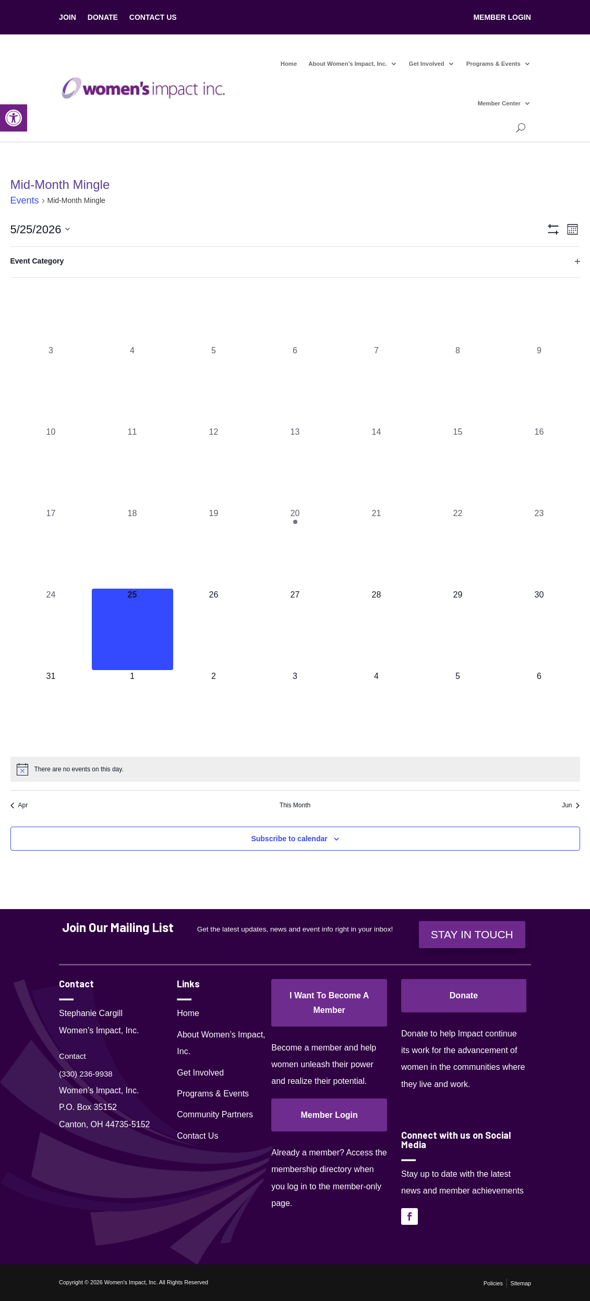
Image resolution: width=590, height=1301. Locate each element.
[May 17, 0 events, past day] (51, 548)
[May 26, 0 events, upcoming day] (214, 629)
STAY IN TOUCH (472, 934)
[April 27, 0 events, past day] (132, 303)
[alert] (295, 769)
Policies (493, 1283)
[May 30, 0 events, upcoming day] (539, 629)
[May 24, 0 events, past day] (51, 629)
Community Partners (215, 1114)
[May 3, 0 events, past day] (51, 385)
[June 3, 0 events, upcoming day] (295, 710)
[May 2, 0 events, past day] (539, 303)
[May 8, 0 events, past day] (458, 385)
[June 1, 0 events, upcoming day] (132, 710)
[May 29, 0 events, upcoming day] (458, 629)
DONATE (103, 17)
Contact (72, 1056)
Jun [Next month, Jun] (571, 805)
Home (289, 64)
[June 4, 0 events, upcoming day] (376, 710)
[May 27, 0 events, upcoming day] (295, 629)
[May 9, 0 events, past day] (539, 385)
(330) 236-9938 (86, 1073)
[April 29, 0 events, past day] (295, 303)
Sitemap (520, 1283)
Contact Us (197, 1135)
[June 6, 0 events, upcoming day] (539, 710)
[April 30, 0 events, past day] (376, 303)
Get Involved (426, 64)
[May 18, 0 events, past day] (132, 548)
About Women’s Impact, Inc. (347, 64)
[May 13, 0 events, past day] (295, 466)
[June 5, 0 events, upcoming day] (458, 710)
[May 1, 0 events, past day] (458, 303)
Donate (464, 995)
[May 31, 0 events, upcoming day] (51, 710)
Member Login (328, 1115)
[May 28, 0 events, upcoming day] (376, 629)
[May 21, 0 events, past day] (376, 548)
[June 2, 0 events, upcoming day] (214, 710)
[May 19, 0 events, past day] (214, 548)
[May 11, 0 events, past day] (132, 466)
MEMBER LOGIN (502, 17)
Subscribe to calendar (289, 838)
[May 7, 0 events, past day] (376, 385)
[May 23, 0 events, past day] (539, 548)
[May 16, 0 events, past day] (539, 466)
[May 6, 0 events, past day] (295, 385)
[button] (13, 118)
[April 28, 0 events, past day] (214, 303)
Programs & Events (493, 64)
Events (24, 200)
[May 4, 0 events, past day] (132, 385)
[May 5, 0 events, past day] (214, 385)
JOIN (67, 17)
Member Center (499, 103)
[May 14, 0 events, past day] (376, 466)
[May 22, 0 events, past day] (458, 548)
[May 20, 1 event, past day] (295, 548)
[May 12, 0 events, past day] (214, 466)
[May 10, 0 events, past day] (51, 466)
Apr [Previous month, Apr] (19, 805)
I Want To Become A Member (329, 1002)
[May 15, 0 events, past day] (458, 466)
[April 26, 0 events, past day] (51, 303)
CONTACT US (153, 17)
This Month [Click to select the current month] (295, 805)
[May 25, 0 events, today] (132, 629)
